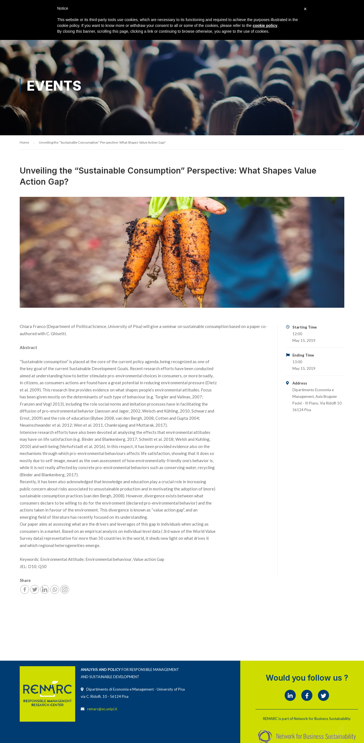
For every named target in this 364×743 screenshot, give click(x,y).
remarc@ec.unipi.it (102, 710)
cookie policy (265, 25)
